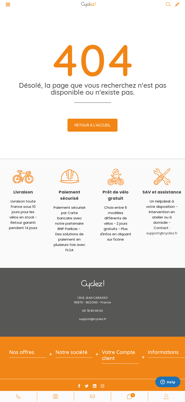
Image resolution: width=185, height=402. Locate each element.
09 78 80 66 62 (92, 310)
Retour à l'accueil (92, 125)
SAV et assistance (161, 192)
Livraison (23, 192)
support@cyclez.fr (161, 233)
